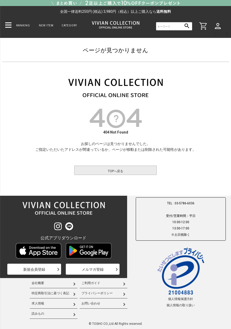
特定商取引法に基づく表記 (50, 293)
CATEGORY (69, 25)
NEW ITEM (46, 25)
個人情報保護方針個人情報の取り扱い (180, 276)
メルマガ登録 (93, 269)
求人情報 (38, 303)
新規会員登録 (34, 269)
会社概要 (38, 283)
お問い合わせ (90, 303)
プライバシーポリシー (97, 293)
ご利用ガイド (90, 283)
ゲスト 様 (221, 33)
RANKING (23, 25)
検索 (187, 26)
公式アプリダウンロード (63, 237)
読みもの (38, 313)
